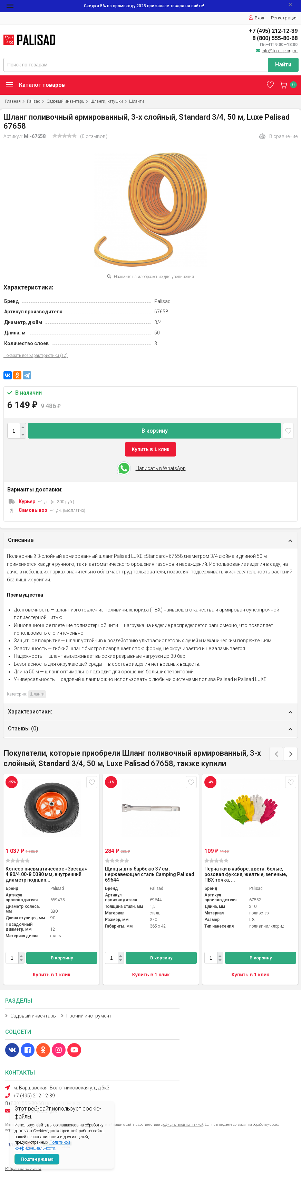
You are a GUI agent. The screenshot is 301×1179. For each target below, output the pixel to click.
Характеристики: (30, 711)
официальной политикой (183, 1124)
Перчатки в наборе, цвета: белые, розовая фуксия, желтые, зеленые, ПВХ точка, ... (245, 874)
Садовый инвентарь (65, 101)
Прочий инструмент (88, 1016)
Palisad (33, 101)
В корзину (155, 430)
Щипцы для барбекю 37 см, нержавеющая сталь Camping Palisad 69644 (149, 874)
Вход (256, 17)
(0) (18, 860)
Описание (20, 540)
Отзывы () (23, 728)
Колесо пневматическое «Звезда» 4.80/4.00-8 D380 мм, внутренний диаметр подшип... (46, 874)
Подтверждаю (37, 1159)
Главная (13, 101)
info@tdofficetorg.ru (280, 50)
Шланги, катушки (106, 101)
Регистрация (284, 17)
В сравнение (278, 136)
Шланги (136, 101)
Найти (283, 64)
